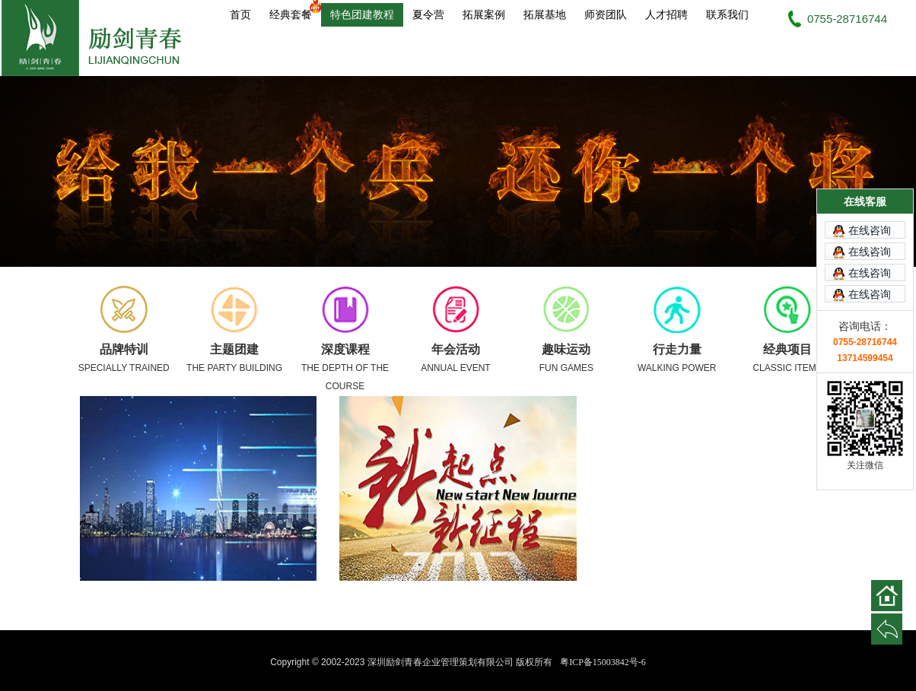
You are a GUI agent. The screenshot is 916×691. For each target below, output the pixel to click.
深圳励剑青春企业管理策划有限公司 (100, 38)
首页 (240, 15)
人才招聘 (666, 15)
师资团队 (605, 15)
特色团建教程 (362, 15)
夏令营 (428, 15)
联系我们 (727, 15)
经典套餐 (295, 12)
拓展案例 (484, 15)
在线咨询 (869, 224)
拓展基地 (544, 15)
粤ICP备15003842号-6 (603, 662)
